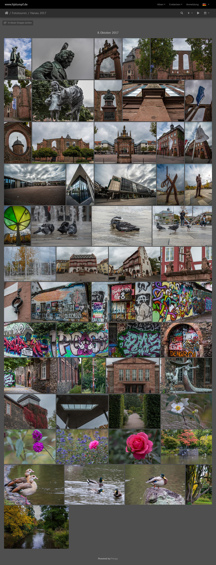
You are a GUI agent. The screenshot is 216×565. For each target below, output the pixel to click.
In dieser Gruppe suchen (18, 22)
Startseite (6, 13)
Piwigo (114, 558)
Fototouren (19, 13)
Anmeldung (192, 4)
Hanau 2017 (38, 13)
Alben (160, 4)
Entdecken (174, 4)
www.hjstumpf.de (16, 4)
